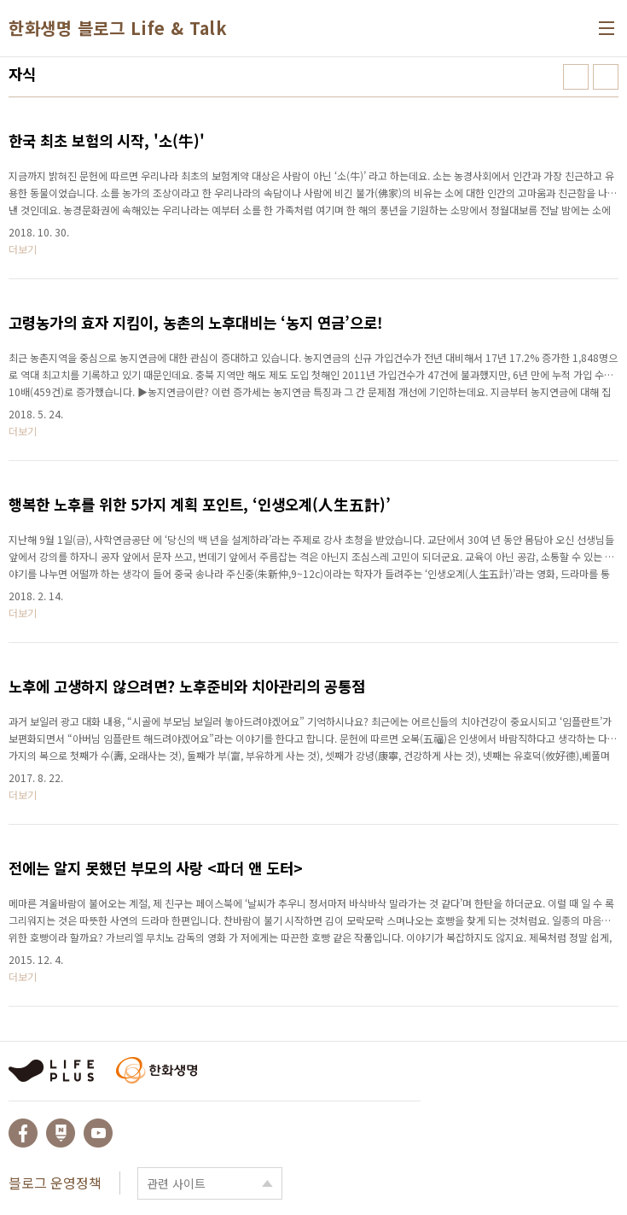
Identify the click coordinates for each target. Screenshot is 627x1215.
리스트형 (605, 77)
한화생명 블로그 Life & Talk (118, 28)
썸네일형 (576, 77)
